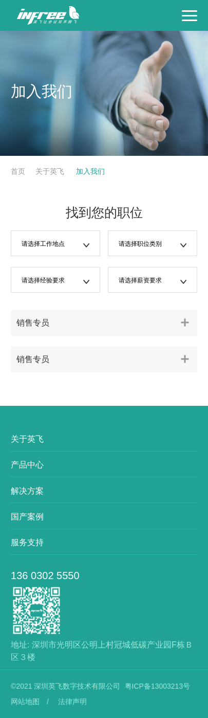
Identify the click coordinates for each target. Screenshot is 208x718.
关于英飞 (50, 171)
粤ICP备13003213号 (158, 686)
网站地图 (25, 701)
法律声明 (72, 701)
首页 (18, 171)
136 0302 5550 (45, 575)
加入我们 (89, 171)
